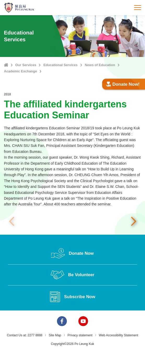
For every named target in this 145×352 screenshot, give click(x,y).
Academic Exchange (20, 71)
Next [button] (133, 222)
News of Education (100, 65)
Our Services (25, 65)
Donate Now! (123, 84)
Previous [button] (11, 222)
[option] (72, 221)
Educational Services (60, 65)
